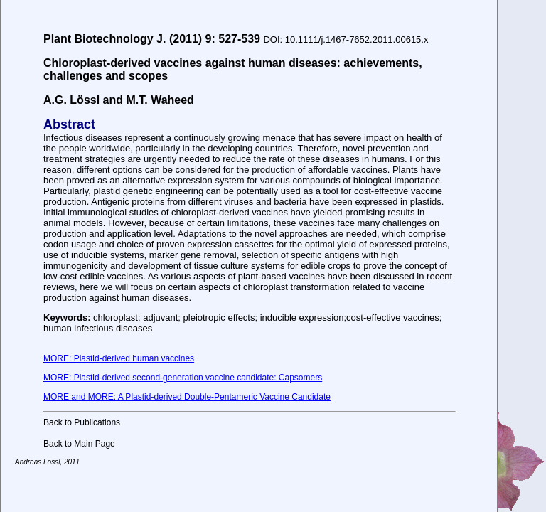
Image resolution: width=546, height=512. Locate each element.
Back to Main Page (79, 444)
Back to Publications (81, 422)
